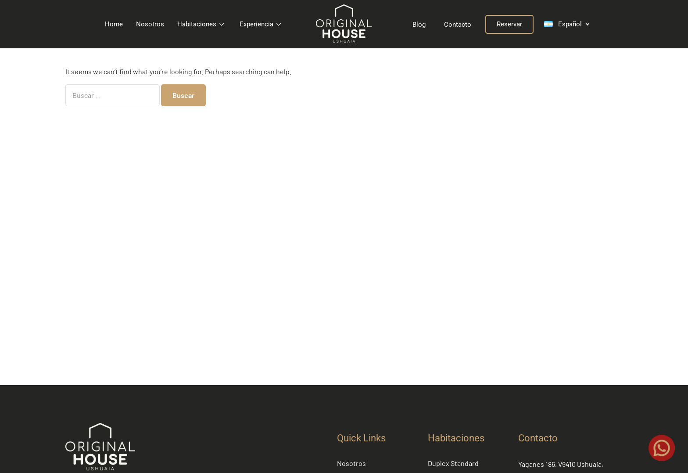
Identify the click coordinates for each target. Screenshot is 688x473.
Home (114, 24)
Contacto (538, 438)
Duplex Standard (453, 463)
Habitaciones (200, 24)
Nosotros (150, 24)
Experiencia (260, 24)
